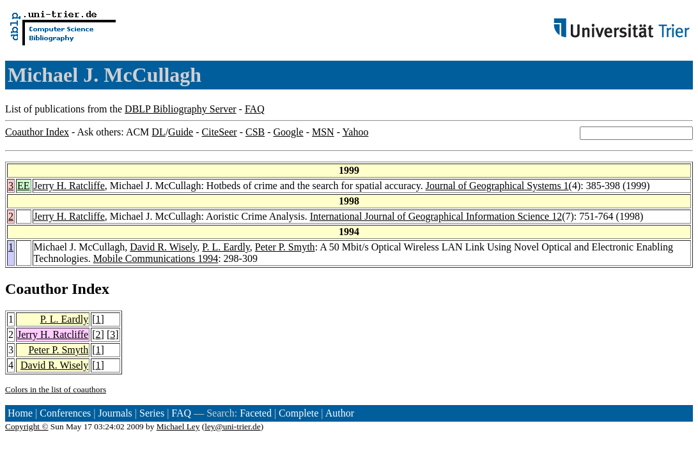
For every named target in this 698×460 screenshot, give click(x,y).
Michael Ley (178, 426)
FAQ (255, 108)
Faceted (256, 413)
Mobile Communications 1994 (156, 258)
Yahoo (355, 131)
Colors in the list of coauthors (55, 389)
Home (20, 413)
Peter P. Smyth (285, 246)
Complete (298, 413)
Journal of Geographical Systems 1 (497, 185)
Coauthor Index (37, 131)
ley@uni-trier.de (232, 426)
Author (339, 413)
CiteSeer (219, 131)
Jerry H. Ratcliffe (69, 185)
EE (23, 185)
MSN (323, 131)
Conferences (65, 413)
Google (289, 131)
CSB (255, 131)
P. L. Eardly (226, 246)
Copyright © (27, 426)
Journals (115, 413)
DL (158, 131)
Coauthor (36, 288)
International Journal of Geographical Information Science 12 (436, 216)
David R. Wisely (163, 246)
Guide (180, 131)
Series (151, 413)
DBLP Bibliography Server (181, 108)
